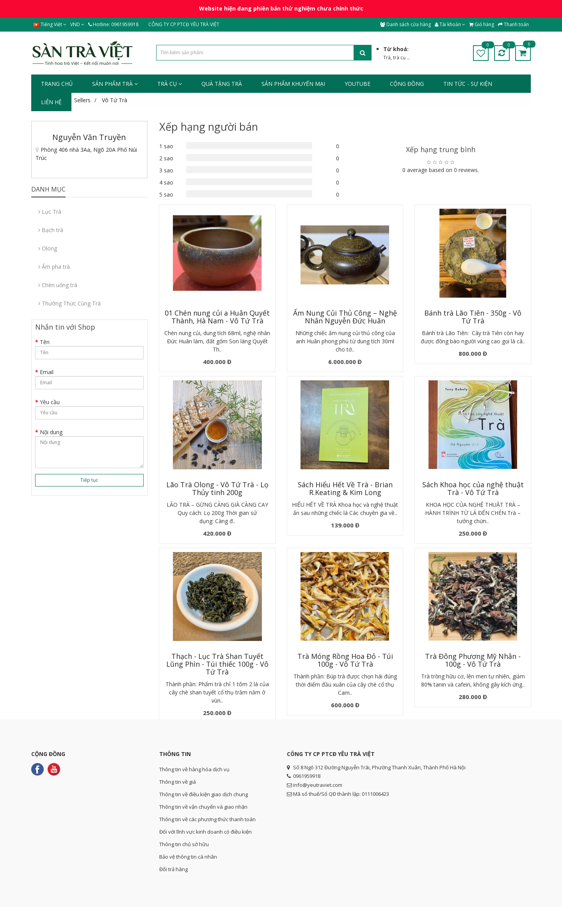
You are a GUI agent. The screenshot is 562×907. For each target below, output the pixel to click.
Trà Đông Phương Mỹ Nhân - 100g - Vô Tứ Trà (472, 660)
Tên (45, 342)
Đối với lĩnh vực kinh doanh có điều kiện (205, 831)
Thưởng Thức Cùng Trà (69, 303)
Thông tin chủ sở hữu (184, 844)
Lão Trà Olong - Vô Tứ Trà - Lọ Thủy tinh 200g (217, 488)
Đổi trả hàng (173, 869)
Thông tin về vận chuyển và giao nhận (203, 806)
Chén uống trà (57, 285)
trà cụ (399, 57)
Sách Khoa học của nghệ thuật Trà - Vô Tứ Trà (472, 488)
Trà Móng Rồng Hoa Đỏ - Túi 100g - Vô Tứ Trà (344, 660)
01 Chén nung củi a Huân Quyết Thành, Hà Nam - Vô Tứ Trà (217, 316)
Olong (47, 248)
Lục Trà (49, 211)
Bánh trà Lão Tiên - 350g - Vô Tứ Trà (472, 316)
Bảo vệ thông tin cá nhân (188, 856)
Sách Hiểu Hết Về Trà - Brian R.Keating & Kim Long (344, 488)
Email (46, 372)
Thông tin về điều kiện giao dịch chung (203, 794)
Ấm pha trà (54, 266)
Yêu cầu (50, 402)
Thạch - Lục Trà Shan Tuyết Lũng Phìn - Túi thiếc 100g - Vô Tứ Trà (217, 663)
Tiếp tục (89, 480)
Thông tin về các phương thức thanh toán (207, 819)
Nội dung (51, 432)
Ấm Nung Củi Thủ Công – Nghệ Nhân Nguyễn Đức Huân (345, 316)
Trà (387, 57)
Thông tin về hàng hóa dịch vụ (194, 769)
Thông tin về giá (177, 781)
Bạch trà (50, 230)
